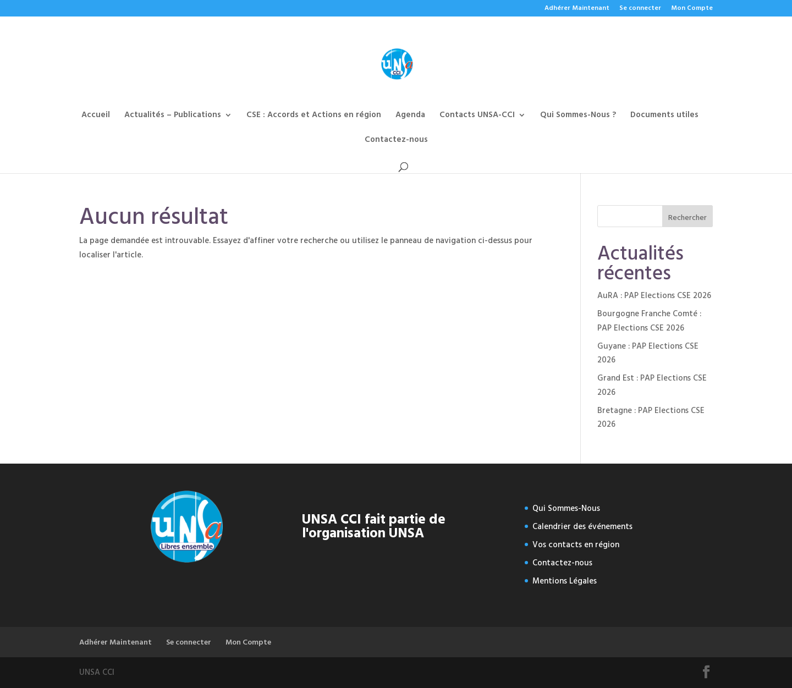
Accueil (95, 116)
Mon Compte (692, 9)
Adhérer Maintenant (576, 9)
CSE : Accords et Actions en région (313, 116)
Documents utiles (664, 116)
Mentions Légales (564, 581)
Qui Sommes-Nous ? (578, 116)
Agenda (410, 116)
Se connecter (640, 9)
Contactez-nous (396, 141)
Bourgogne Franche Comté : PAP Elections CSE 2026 (649, 321)
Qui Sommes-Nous (566, 508)
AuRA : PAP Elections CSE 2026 (654, 295)
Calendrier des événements (582, 526)
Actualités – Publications (172, 116)
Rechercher (687, 217)
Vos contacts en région (575, 545)
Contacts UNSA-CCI (477, 116)
